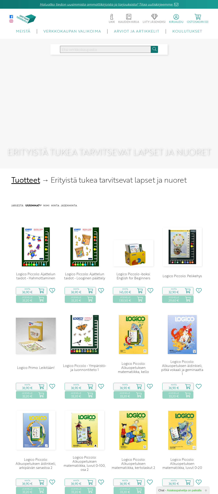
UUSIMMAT (33, 193)
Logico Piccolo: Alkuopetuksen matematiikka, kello (133, 355)
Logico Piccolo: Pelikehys (182, 264)
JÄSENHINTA (69, 193)
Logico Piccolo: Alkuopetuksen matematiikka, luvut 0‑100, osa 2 (84, 451)
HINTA (55, 193)
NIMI (46, 193)
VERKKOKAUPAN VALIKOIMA (72, 31)
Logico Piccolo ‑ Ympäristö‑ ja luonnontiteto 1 (84, 355)
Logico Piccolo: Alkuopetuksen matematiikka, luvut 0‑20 (182, 451)
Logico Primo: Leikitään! (35, 355)
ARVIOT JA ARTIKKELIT (136, 31)
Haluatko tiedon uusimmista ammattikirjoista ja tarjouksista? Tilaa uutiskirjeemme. (106, 4)
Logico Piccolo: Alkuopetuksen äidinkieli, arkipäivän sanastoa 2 (36, 451)
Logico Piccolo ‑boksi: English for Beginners (133, 264)
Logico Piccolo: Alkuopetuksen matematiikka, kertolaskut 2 (133, 451)
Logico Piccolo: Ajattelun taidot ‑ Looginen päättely (84, 264)
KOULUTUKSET (187, 31)
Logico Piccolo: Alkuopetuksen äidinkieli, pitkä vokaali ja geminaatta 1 (182, 355)
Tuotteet (25, 167)
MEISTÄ (23, 31)
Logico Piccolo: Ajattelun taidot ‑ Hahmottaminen (35, 264)
